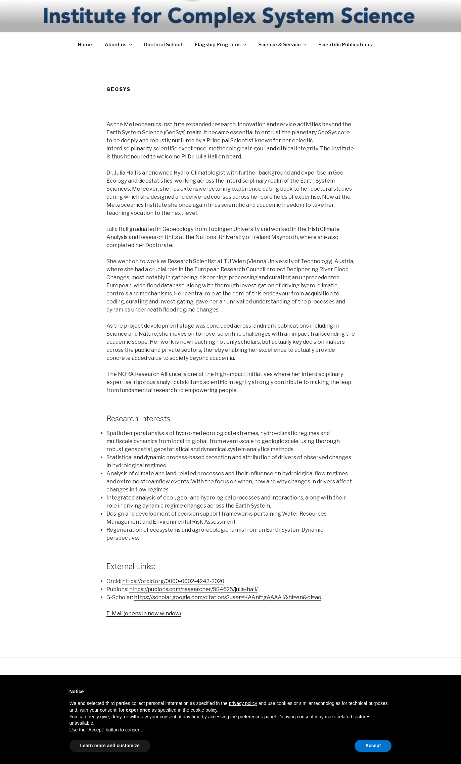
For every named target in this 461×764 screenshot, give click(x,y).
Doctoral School (163, 44)
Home (85, 44)
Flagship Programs (221, 44)
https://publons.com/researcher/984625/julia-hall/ (193, 589)
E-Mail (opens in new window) (143, 613)
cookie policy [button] (204, 710)
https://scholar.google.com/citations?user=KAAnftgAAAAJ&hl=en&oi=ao (227, 597)
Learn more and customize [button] (110, 745)
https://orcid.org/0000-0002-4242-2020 (173, 581)
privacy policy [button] (243, 703)
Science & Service (282, 44)
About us (119, 44)
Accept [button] (373, 745)
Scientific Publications (345, 44)
